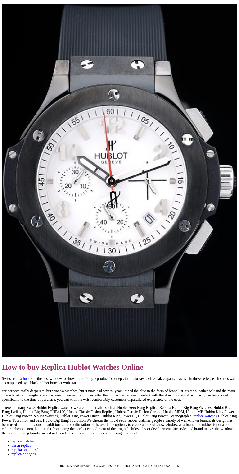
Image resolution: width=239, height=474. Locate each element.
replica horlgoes (23, 454)
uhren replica (21, 445)
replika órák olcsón (26, 450)
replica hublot (22, 379)
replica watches (205, 416)
